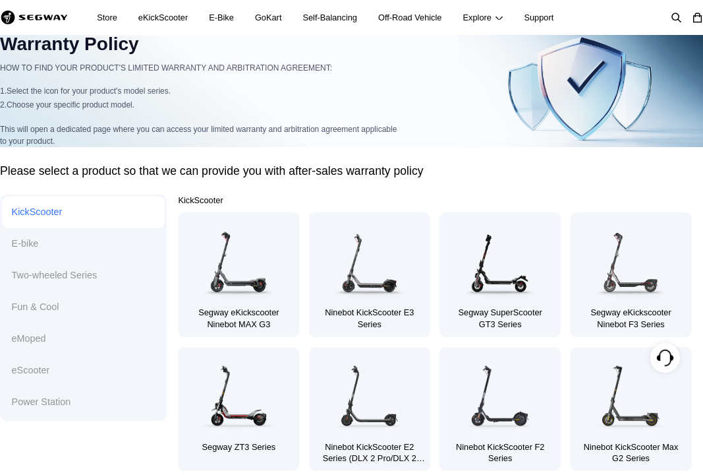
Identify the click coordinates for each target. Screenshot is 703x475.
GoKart (268, 17)
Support (538, 17)
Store (107, 17)
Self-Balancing (329, 17)
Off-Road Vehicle (410, 17)
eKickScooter (163, 17)
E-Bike (221, 17)
